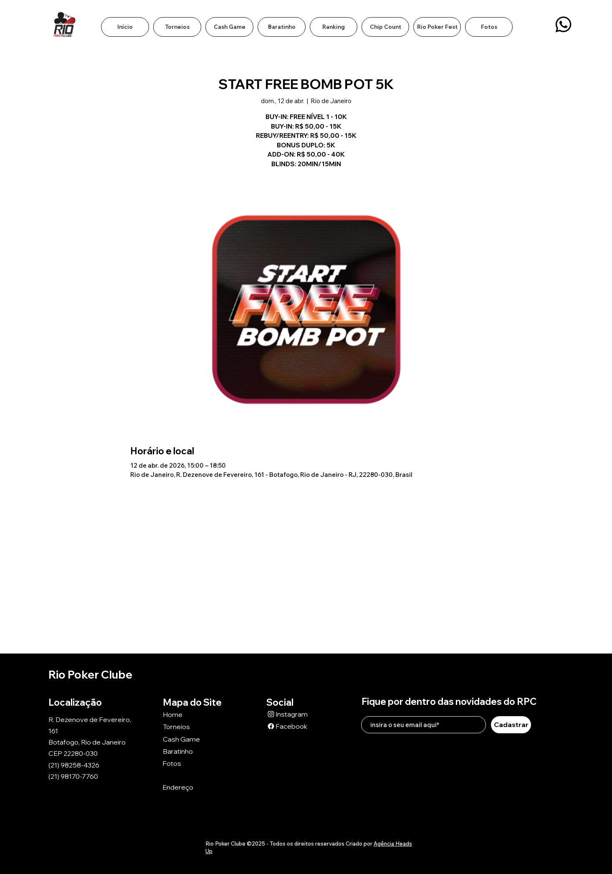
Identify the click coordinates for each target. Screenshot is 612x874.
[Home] (192, 715)
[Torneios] (192, 727)
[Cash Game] (192, 739)
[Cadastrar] (511, 724)
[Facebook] (296, 726)
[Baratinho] (192, 751)
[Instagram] (296, 714)
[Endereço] (192, 787)
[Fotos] (192, 763)
